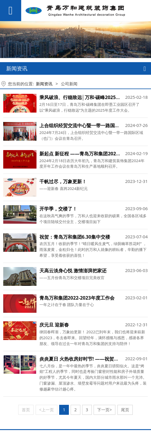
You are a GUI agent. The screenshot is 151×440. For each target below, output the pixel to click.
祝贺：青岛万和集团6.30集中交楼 (74, 237)
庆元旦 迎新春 (54, 325)
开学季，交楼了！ (58, 208)
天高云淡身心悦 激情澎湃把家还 (73, 270)
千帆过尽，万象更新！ (63, 181)
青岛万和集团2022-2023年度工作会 (77, 298)
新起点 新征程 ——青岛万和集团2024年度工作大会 (93, 153)
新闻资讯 (44, 83)
